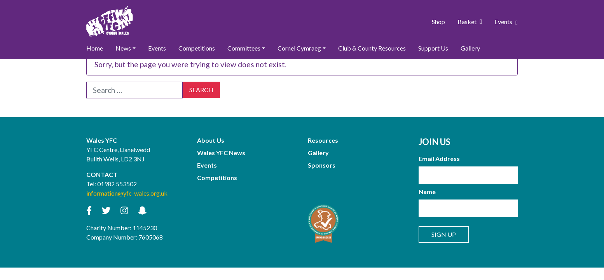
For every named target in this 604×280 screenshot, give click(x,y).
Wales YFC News (221, 152)
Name (427, 191)
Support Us (433, 48)
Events (506, 21)
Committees (243, 48)
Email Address (439, 158)
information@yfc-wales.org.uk (127, 193)
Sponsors (321, 165)
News (123, 48)
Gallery (470, 48)
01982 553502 (117, 183)
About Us (210, 140)
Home (94, 48)
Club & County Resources (372, 48)
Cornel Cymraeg (299, 48)
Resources (323, 140)
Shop (438, 21)
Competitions (196, 48)
